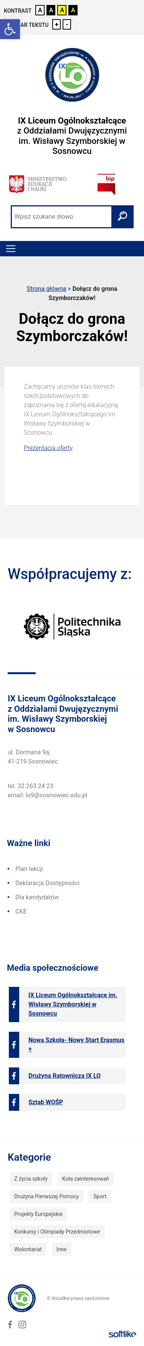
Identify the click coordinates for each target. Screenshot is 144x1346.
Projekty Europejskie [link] (38, 1214)
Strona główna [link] (46, 288)
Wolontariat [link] (28, 1249)
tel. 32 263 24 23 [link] (30, 786)
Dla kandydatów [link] (37, 897)
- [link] (67, 24)
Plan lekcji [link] (29, 869)
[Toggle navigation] (11, 248)
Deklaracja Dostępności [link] (47, 883)
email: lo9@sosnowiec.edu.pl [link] (47, 795)
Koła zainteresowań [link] (85, 1179)
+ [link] (56, 24)
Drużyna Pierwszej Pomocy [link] (46, 1196)
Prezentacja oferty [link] (48, 448)
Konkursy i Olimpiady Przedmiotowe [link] (57, 1232)
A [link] (40, 10)
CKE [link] (21, 911)
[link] (10, 29)
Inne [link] (61, 1249)
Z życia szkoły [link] (31, 1179)
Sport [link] (99, 1196)
